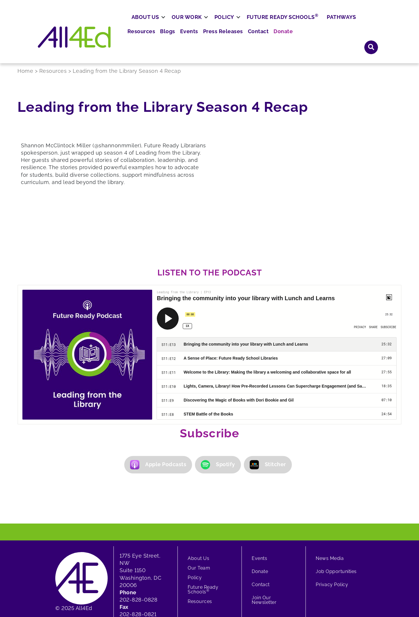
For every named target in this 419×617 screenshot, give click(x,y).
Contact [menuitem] (323, 23)
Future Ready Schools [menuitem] (304, 39)
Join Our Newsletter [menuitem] (264, 550)
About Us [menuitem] (166, 40)
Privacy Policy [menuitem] (332, 535)
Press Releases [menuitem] (291, 23)
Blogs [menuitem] (240, 23)
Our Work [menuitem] (208, 40)
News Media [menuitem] (330, 508)
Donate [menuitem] (346, 23)
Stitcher (268, 415)
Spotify (218, 415)
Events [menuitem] (260, 23)
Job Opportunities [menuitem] (336, 521)
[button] (371, 23)
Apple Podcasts (158, 415)
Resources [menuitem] (216, 23)
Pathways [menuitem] (362, 40)
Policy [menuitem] (245, 40)
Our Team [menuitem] (199, 518)
